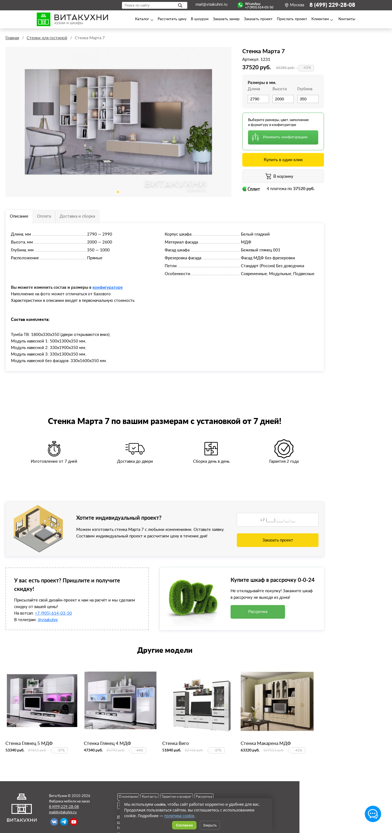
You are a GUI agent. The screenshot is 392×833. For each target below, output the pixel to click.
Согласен (184, 825)
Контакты (150, 797)
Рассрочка (257, 612)
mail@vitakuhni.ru (211, 4)
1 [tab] (118, 192)
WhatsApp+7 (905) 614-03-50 (259, 4)
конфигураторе (108, 287)
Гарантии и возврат (177, 797)
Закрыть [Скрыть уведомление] (210, 825)
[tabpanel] (118, 122)
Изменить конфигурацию (285, 137)
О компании (128, 797)
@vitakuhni (48, 620)
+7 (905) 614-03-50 (53, 613)
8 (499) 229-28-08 (332, 5)
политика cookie (179, 815)
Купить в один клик (283, 160)
